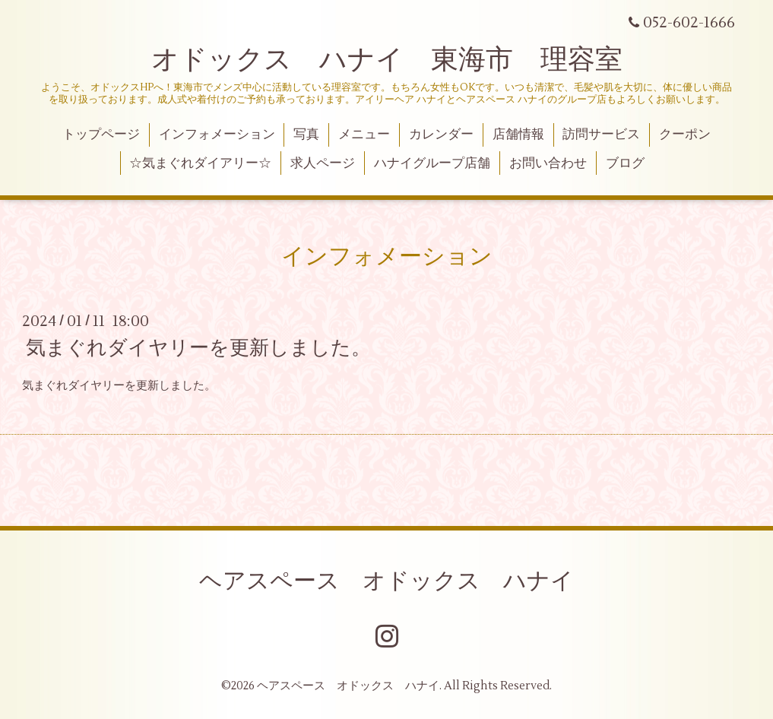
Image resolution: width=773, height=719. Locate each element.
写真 (306, 134)
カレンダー (441, 134)
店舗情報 (518, 134)
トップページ (101, 134)
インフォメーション (217, 134)
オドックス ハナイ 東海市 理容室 (387, 60)
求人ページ (322, 163)
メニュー (364, 134)
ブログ (625, 163)
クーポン (685, 134)
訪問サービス (601, 134)
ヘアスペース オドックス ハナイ (386, 581)
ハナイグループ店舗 (432, 163)
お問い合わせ (548, 163)
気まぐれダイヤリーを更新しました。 (198, 348)
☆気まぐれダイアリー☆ (200, 163)
